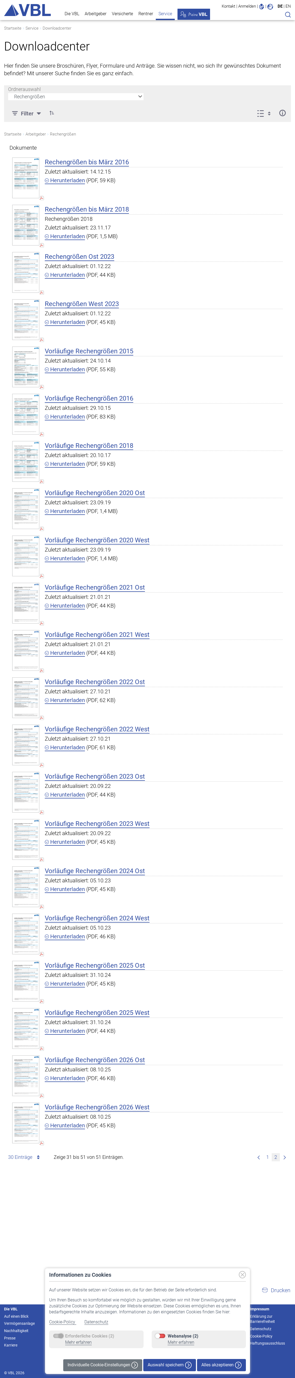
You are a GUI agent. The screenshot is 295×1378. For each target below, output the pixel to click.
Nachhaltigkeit (16, 1331)
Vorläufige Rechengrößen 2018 (89, 445)
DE (280, 6)
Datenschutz (96, 1321)
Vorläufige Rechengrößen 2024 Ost (95, 871)
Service (165, 13)
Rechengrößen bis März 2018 (87, 209)
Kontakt (228, 6)
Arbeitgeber (95, 13)
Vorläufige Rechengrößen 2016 (89, 398)
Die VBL (72, 13)
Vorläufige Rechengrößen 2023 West (97, 824)
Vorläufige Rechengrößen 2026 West (97, 1107)
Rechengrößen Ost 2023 (79, 256)
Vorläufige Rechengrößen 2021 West (97, 634)
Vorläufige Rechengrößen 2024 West (97, 918)
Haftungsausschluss (267, 1343)
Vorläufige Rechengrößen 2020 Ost (95, 493)
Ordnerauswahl (24, 89)
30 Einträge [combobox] (25, 1157)
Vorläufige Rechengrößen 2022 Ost (95, 682)
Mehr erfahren (78, 1342)
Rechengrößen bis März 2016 (87, 162)
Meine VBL (193, 14)
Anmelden (247, 6)
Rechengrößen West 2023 (82, 304)
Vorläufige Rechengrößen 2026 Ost (95, 1060)
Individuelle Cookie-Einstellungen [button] (103, 1365)
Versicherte (122, 13)
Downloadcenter (57, 28)
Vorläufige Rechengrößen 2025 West (97, 1013)
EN (288, 6)
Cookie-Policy (62, 1321)
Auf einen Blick (16, 1316)
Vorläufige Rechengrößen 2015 (89, 351)
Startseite (12, 28)
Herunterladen (65, 180)
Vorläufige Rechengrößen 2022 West (97, 729)
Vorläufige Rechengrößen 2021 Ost (95, 587)
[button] (276, 1290)
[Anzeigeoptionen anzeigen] (266, 113)
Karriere (10, 1345)
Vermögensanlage (19, 1323)
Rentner (145, 13)
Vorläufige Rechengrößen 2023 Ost (95, 776)
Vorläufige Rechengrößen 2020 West (97, 540)
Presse (9, 1338)
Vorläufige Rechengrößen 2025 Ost (95, 965)
